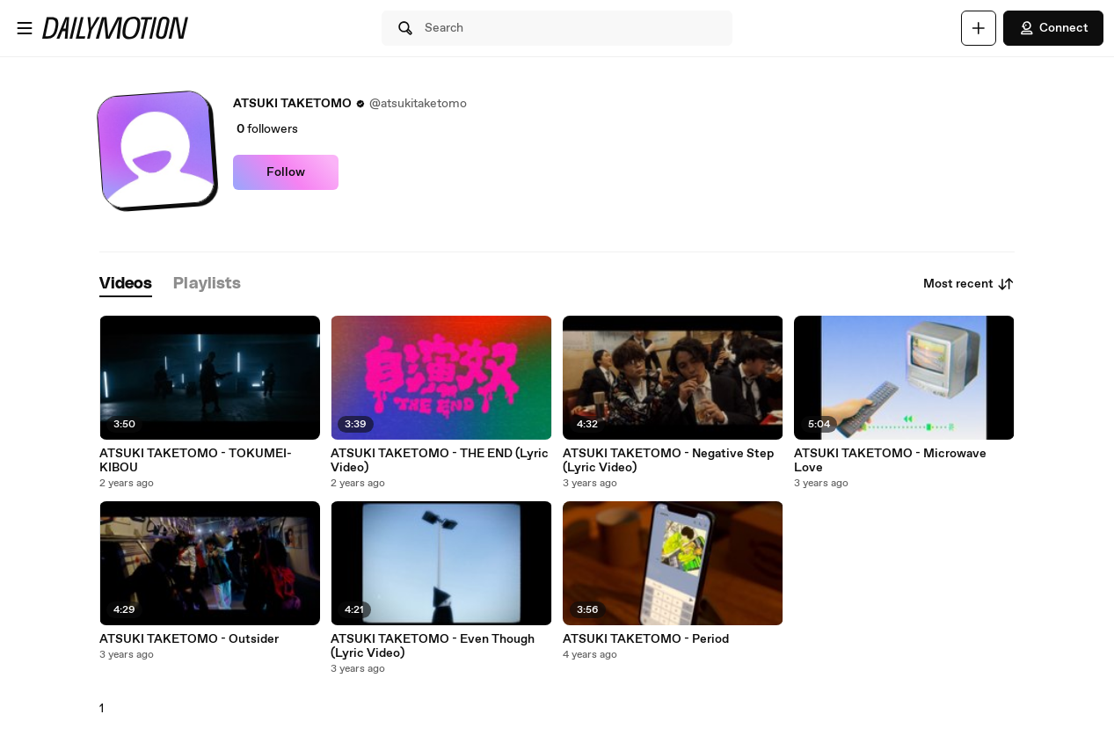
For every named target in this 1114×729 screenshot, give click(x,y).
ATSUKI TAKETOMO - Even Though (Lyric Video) (433, 646)
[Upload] (978, 28)
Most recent (969, 284)
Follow (285, 172)
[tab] (125, 284)
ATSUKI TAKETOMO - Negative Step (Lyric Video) (668, 461)
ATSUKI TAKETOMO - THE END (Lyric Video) (440, 461)
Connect (1053, 28)
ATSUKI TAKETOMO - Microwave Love (890, 461)
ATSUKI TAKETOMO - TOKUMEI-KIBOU (195, 461)
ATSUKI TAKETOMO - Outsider (189, 639)
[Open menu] (25, 28)
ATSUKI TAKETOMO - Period (646, 639)
